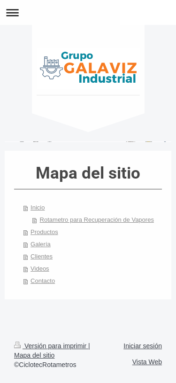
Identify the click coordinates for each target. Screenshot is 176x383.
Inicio (38, 207)
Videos (40, 268)
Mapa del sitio (34, 355)
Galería (41, 244)
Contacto (43, 280)
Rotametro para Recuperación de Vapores (97, 219)
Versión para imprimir (51, 346)
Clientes (42, 256)
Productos (44, 231)
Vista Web (147, 362)
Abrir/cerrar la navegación (88, 12)
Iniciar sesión (142, 346)
